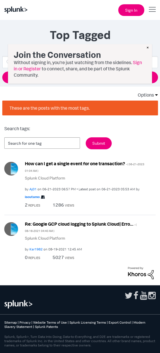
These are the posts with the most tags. (49, 108)
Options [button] (144, 95)
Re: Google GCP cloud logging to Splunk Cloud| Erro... (81, 227)
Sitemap (10, 322)
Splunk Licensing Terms (87, 322)
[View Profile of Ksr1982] (36, 249)
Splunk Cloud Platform (45, 178)
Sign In (131, 10)
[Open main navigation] (152, 9)
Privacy (25, 322)
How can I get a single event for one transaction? (84, 166)
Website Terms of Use (50, 322)
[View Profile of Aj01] (33, 189)
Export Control (120, 322)
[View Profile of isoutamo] (32, 197)
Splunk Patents (46, 327)
